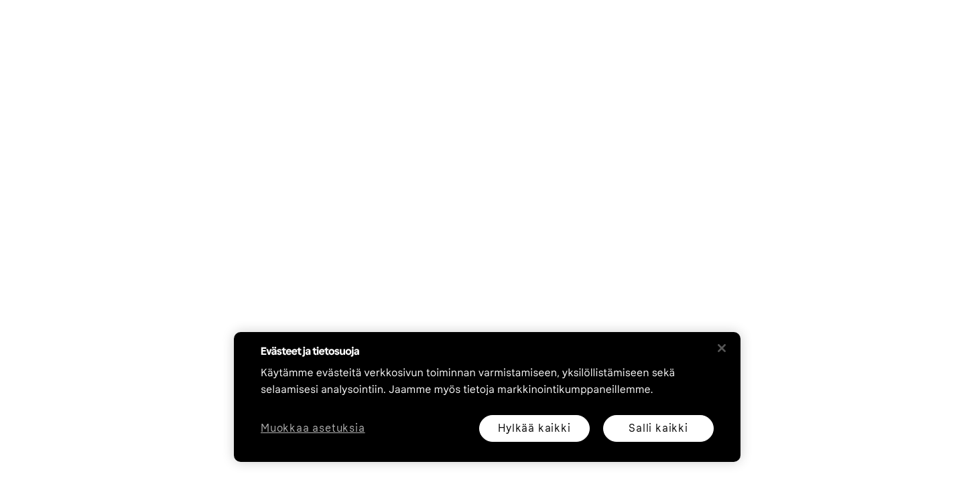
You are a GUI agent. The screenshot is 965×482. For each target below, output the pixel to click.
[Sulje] (721, 348)
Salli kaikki (658, 428)
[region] (487, 397)
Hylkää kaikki (534, 428)
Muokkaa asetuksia (313, 428)
